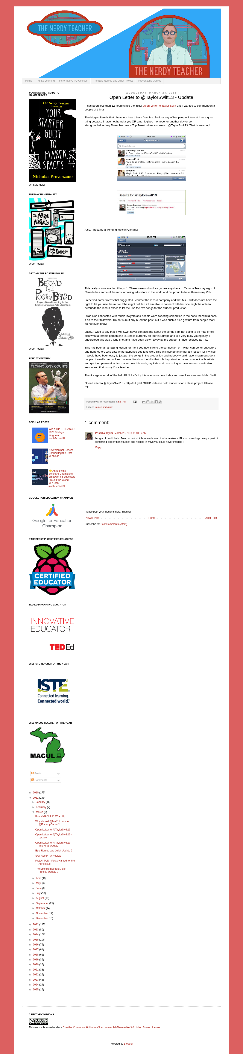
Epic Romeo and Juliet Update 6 (53, 850)
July (38, 893)
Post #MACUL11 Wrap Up (50, 816)
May (38, 883)
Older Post (211, 517)
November (42, 913)
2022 (36, 974)
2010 (36, 792)
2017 (36, 949)
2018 (36, 954)
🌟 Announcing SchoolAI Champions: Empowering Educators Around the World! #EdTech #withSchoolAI (62, 478)
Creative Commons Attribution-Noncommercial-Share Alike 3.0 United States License (111, 1027)
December (42, 918)
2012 (36, 924)
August (40, 898)
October (41, 908)
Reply (98, 447)
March (40, 812)
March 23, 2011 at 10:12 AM (130, 433)
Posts (36, 773)
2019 (36, 959)
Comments (39, 780)
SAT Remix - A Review (48, 855)
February (41, 807)
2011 (36, 797)
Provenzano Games (149, 80)
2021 (36, 969)
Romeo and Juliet (103, 407)
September (42, 903)
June (39, 888)
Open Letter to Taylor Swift (159, 105)
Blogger (128, 1043)
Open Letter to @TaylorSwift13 (52, 829)
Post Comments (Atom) (113, 524)
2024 (36, 984)
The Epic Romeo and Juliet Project (113, 80)
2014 (36, 934)
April (39, 878)
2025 (36, 989)
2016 (36, 944)
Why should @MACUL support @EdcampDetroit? (52, 823)
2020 (36, 964)
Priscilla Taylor (104, 433)
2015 (36, 939)
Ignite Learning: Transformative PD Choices (63, 80)
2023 (36, 979)
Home (28, 80)
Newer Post (92, 517)
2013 (36, 929)
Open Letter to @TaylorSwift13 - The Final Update (53, 844)
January (41, 802)
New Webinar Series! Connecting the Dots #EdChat (61, 453)
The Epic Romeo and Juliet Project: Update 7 (50, 870)
